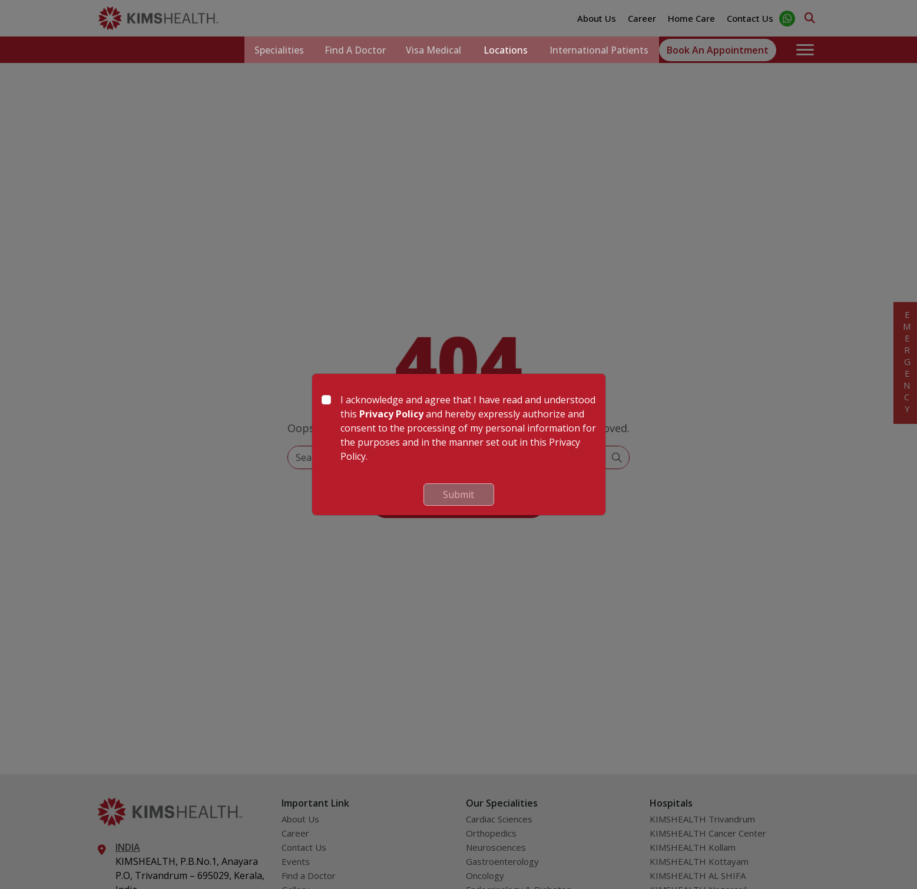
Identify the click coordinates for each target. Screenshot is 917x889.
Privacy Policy (391, 413)
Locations (503, 50)
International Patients (597, 50)
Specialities (268, 50)
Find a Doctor (347, 50)
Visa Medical (429, 50)
